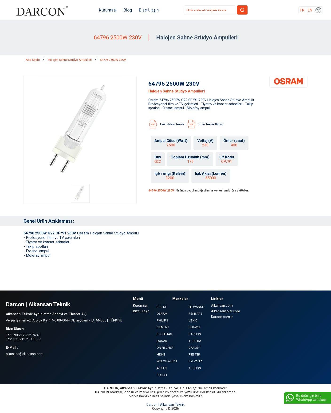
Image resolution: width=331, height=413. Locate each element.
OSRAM (162, 313)
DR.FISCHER (165, 347)
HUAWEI (194, 327)
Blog (128, 10)
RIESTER (194, 354)
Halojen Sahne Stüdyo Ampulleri (70, 59)
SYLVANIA (196, 361)
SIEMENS (163, 327)
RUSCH (162, 375)
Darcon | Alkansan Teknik (165, 405)
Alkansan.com (222, 306)
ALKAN (162, 368)
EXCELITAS (164, 334)
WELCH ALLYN (167, 361)
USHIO (193, 320)
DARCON (195, 334)
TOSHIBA (195, 341)
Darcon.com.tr (222, 317)
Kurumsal (108, 10)
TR (302, 10)
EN (309, 10)
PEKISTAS (195, 313)
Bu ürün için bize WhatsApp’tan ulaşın (306, 397)
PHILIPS (162, 320)
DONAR (162, 341)
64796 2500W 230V (113, 59)
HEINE (161, 354)
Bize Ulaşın (149, 10)
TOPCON (195, 368)
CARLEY (194, 347)
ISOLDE (162, 307)
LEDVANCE (196, 307)
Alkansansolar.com (225, 311)
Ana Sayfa (33, 59)
